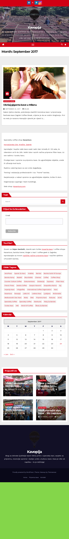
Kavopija (34, 27)
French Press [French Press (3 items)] (9, 285)
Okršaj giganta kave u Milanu (20, 105)
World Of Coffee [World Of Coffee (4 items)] (27, 305)
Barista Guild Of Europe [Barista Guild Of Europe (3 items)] (52, 273)
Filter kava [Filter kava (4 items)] (60, 281)
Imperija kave (47, 249)
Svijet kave (9, 380)
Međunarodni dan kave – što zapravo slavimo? (49, 413)
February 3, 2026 (47, 389)
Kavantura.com (19, 186)
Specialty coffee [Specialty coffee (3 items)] (25, 301)
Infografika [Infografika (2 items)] (21, 289)
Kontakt (43, 477)
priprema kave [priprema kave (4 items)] (41, 297)
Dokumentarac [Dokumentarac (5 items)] (29, 281)
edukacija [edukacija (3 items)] (40, 281)
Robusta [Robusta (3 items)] (52, 297)
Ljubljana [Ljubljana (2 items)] (47, 293)
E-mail (8, 215)
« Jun (6, 354)
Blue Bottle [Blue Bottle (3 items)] (29, 277)
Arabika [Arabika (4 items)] (30, 273)
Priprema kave (34, 477)
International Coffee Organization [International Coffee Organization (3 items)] (39, 289)
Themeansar (52, 472)
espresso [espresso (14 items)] (50, 281)
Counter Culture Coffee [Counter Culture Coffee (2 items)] (13, 281)
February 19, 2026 (14, 389)
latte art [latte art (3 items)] (26, 293)
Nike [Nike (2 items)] (32, 297)
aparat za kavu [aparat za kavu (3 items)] (19, 273)
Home (25, 477)
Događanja (9, 404)
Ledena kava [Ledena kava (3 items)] (36, 293)
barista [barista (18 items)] (38, 273)
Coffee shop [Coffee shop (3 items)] (55, 277)
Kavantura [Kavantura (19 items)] (8, 293)
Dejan (25, 109)
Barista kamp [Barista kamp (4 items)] (9, 277)
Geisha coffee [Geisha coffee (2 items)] (22, 285)
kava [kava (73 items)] (55, 289)
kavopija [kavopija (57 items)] (17, 293)
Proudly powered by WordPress (23, 472)
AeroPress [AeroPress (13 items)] (8, 273)
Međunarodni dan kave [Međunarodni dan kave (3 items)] (13, 297)
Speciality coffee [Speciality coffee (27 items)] (11, 301)
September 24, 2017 (13, 109)
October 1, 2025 (46, 417)
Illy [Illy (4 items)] (60, 285)
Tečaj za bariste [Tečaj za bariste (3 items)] (49, 301)
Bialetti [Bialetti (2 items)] (19, 277)
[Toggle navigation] (32, 44)
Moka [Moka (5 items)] (26, 297)
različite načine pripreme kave (35, 256)
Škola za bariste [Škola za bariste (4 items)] (41, 305)
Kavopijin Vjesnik (9, 101)
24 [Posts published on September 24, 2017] (61, 344)
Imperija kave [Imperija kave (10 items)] (9, 289)
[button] (62, 45)
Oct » (12, 354)
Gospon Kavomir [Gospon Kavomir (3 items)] (35, 285)
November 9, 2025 (14, 413)
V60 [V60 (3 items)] (17, 305)
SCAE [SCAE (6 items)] (60, 297)
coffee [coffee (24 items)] (46, 277)
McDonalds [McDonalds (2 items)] (57, 293)
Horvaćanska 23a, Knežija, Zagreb (18, 145)
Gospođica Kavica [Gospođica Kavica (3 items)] (50, 285)
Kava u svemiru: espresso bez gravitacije (48, 386)
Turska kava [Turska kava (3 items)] (9, 305)
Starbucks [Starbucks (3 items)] (37, 301)
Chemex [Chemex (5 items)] (38, 277)
